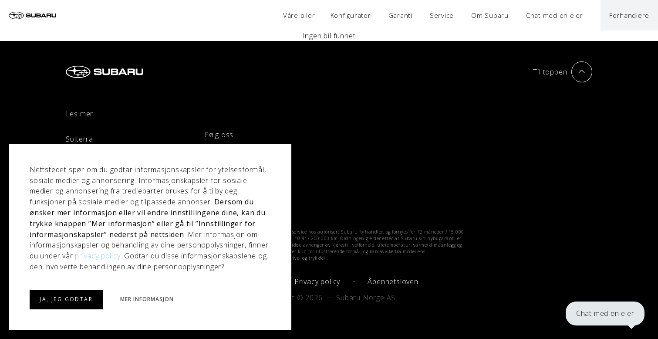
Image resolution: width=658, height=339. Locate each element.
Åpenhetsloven (393, 281)
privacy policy (97, 256)
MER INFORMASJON (146, 299)
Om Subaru (490, 15)
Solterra (79, 139)
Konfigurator (351, 15)
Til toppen (562, 71)
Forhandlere (629, 15)
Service (442, 15)
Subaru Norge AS (365, 297)
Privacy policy (317, 281)
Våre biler (299, 15)
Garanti (400, 15)
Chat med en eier (604, 313)
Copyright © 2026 (293, 297)
